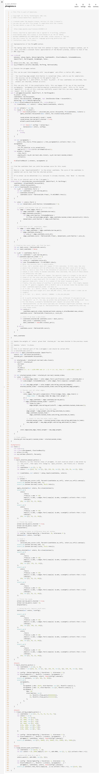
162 (8, 315)
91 (8, 181)
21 (8, 49)
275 (8, 527)
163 (8, 317)
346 (8, 661)
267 (8, 512)
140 (8, 273)
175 (8, 339)
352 (8, 672)
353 (8, 674)
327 (8, 625)
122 (8, 239)
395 (8, 753)
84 (8, 168)
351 (8, 670)
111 (8, 219)
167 (8, 324)
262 (8, 503)
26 (8, 59)
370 (8, 706)
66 (8, 134)
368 (8, 702)
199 (8, 384)
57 (8, 117)
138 (8, 270)
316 (8, 605)
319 (8, 610)
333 (8, 636)
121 (8, 238)
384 (8, 732)
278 (8, 533)
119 (8, 234)
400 (8, 763)
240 (8, 462)
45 (8, 95)
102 (8, 202)
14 (8, 36)
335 (8, 640)
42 (8, 89)
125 (8, 245)
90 (8, 179)
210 (8, 405)
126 (8, 247)
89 (8, 177)
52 (8, 108)
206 (8, 398)
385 (8, 734)
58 (8, 119)
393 (8, 749)
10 (8, 29)
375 (8, 716)
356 (8, 680)
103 (8, 204)
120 (8, 236)
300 (8, 574)
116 (8, 228)
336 (8, 642)
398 (8, 759)
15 (8, 38)
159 (8, 309)
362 (8, 691)
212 (8, 409)
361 (8, 689)
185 (8, 358)
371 (8, 708)
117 (8, 230)
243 (8, 467)
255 (8, 490)
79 (8, 159)
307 (8, 588)
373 (8, 712)
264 (8, 507)
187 (8, 362)
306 (8, 586)
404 (8, 770)
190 (8, 367)
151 (8, 294)
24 (8, 55)
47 (8, 98)
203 (8, 392)
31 (8, 68)
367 (8, 700)
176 (8, 341)
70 (8, 142)
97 (8, 192)
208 (8, 401)
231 (8, 445)
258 (8, 495)
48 (8, 100)
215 (8, 414)
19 (8, 46)
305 (8, 584)
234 (8, 450)
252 (8, 484)
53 (8, 110)
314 (8, 601)
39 (8, 83)
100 (8, 198)
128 (8, 251)
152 (8, 296)
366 (8, 699)
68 (8, 138)
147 (8, 287)
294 (8, 563)
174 (8, 337)
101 (8, 200)
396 (8, 755)
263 (8, 505)
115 (8, 226)
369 (8, 704)
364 (8, 695)
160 (8, 311)
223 (8, 430)
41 (8, 87)
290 (8, 556)
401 (8, 764)
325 (8, 621)
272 (8, 522)
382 (8, 729)
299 (8, 573)
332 (8, 635)
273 (8, 524)
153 (8, 298)
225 (8, 433)
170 (8, 330)
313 (8, 599)
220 (8, 424)
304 (8, 582)
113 (8, 223)
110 (8, 217)
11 (8, 31)
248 (8, 477)
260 (8, 499)
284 (8, 544)
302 (8, 578)
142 (8, 277)
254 (8, 488)
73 (8, 147)
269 (8, 516)
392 (8, 748)
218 (8, 420)
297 (8, 569)
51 (8, 106)
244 (8, 469)
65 (8, 132)
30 (8, 66)
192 (8, 371)
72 (8, 145)
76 (8, 153)
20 (8, 48)
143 (8, 279)
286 (8, 548)
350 (8, 668)
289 (8, 554)
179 (8, 347)
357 (8, 682)
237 (8, 456)
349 (8, 667)
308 (8, 589)
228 (8, 439)
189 (8, 366)
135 (8, 264)
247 (8, 475)
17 (8, 42)
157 (8, 305)
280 (8, 537)
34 (8, 74)
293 (8, 561)
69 (8, 140)
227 (8, 437)
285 (8, 546)
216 (8, 416)
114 (8, 224)
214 (8, 413)
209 (8, 403)
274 (8, 525)
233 (8, 448)
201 (8, 388)
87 (8, 174)
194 (8, 375)
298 (8, 571)
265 (8, 509)
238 (8, 458)
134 (8, 262)
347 (8, 663)
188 (8, 364)
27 (8, 61)
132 (8, 258)
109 (8, 215)
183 (8, 354)
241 (8, 463)
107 (8, 211)
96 (8, 191)
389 (8, 742)
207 (8, 399)
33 (8, 72)
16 (8, 40)
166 (8, 322)
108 (8, 213)
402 (8, 766)
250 (8, 480)
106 (8, 209)
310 (8, 593)
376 (8, 717)
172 (8, 334)
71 (8, 143)
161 (8, 313)
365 (8, 697)
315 (8, 603)
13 (8, 34)
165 (8, 320)
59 (8, 121)
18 (8, 44)
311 (8, 595)
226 (8, 435)
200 (8, 386)
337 (8, 644)
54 (8, 112)
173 (8, 335)
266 (8, 510)
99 (8, 196)
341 (8, 652)
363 (8, 693)
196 (8, 379)
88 (8, 175)
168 (8, 326)
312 (8, 597)
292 (8, 559)
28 (8, 63)
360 (8, 687)
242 (8, 465)
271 (8, 520)
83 (8, 166)
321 (8, 614)
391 (8, 746)
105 (8, 207)
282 (8, 541)
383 (8, 731)
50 (8, 104)
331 (8, 633)
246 (8, 473)
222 (8, 428)
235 (8, 452)
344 (8, 657)
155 (8, 302)
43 (8, 91)
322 (8, 616)
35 (8, 76)
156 (8, 303)
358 (8, 684)
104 (8, 206)
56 (8, 115)
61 (8, 125)
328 (8, 627)
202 (8, 390)
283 (8, 542)
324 (8, 620)
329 (8, 629)
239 (8, 460)
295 (8, 565)
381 (8, 727)
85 (8, 170)
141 (8, 275)
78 (8, 157)
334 (8, 638)
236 (8, 454)
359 (8, 685)
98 (8, 194)
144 (8, 281)
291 (8, 557)
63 (8, 128)
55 (8, 113)
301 (8, 576)
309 (8, 591)
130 (8, 255)
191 (8, 369)
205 (8, 396)
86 (8, 172)
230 (8, 443)
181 (8, 350)
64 (8, 130)
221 (8, 426)
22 (8, 51)
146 (8, 285)
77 (8, 155)
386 (8, 736)
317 (8, 606)
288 (8, 552)
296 (8, 567)
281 (8, 539)
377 (8, 719)
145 (8, 283)
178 (8, 345)
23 (8, 53)
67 (8, 136)
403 (8, 768)
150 (8, 292)
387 (8, 738)
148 (8, 288)
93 (8, 185)
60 (8, 123)
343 (8, 655)
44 (8, 93)
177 (8, 343)
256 (8, 492)
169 (8, 328)
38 (8, 81)
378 (8, 721)
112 (8, 221)
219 (8, 422)
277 (8, 531)
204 (8, 394)
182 (8, 352)
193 (8, 373)
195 (8, 377)
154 (8, 300)
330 (8, 631)
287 (8, 550)
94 (8, 187)
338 (8, 646)
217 (8, 418)
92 (8, 183)
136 (8, 266)
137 (8, 268)
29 (8, 64)
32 (8, 70)
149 (8, 290)
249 (8, 478)
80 (8, 160)
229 (8, 441)
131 (8, 256)
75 (8, 151)
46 (8, 96)
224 (8, 431)
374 (8, 714)
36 (8, 78)
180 (8, 349)
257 (8, 493)
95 (8, 189)
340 (8, 650)
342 (8, 653)
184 (8, 356)
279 (8, 535)
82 (8, 164)
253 (8, 486)
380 (8, 725)
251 (8, 482)
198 (8, 382)
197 (8, 381)
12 (8, 32)
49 (8, 102)
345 (8, 659)
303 (8, 580)
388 (8, 740)
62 (8, 127)
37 (8, 80)
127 (8, 249)
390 (8, 744)
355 (8, 678)
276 (8, 529)
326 (8, 623)
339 (8, 648)
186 (8, 360)
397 (8, 757)
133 (8, 260)
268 (8, 514)
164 (8, 318)
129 (8, 253)
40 (8, 85)
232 (8, 446)
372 (8, 710)
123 (8, 241)
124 (8, 243)
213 (8, 411)
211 (8, 407)
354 (8, 676)
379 (8, 723)
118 (8, 232)
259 (8, 497)
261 (8, 501)
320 (8, 612)
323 (8, 618)
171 (8, 332)
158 (8, 307)
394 (8, 751)
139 (8, 271)
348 (8, 665)
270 (8, 518)
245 (8, 471)
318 (8, 608)
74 (8, 149)
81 (8, 162)
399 (8, 761)
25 (8, 57)
